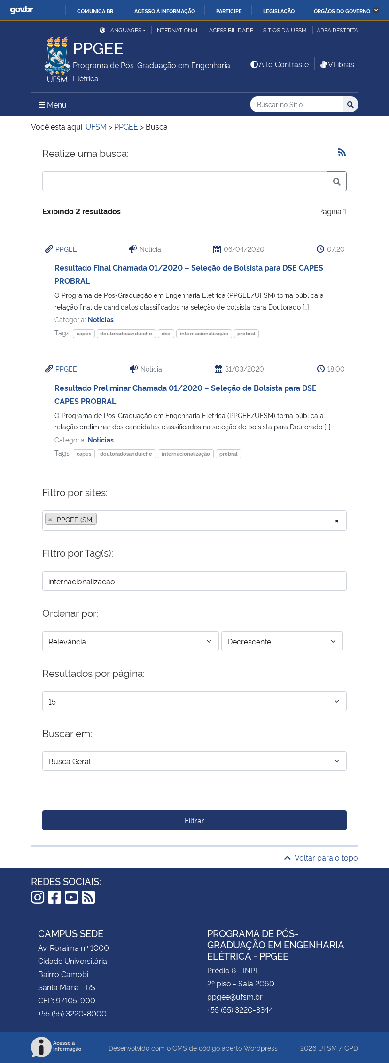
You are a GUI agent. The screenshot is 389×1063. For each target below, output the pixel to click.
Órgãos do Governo (342, 11)
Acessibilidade (231, 30)
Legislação (279, 11)
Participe (229, 11)
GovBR (21, 10)
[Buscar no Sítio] (296, 104)
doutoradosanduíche (126, 333)
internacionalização (204, 333)
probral (246, 333)
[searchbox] (102, 519)
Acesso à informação (164, 11)
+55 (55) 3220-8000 (72, 1013)
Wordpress (261, 1047)
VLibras (336, 64)
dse (166, 333)
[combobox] (194, 520)
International (177, 30)
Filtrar (194, 820)
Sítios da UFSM (285, 30)
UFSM (327, 1047)
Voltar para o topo (321, 857)
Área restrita (337, 30)
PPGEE (66, 248)
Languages (120, 30)
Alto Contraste (279, 64)
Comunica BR (95, 11)
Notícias (101, 319)
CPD (351, 1047)
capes (84, 333)
